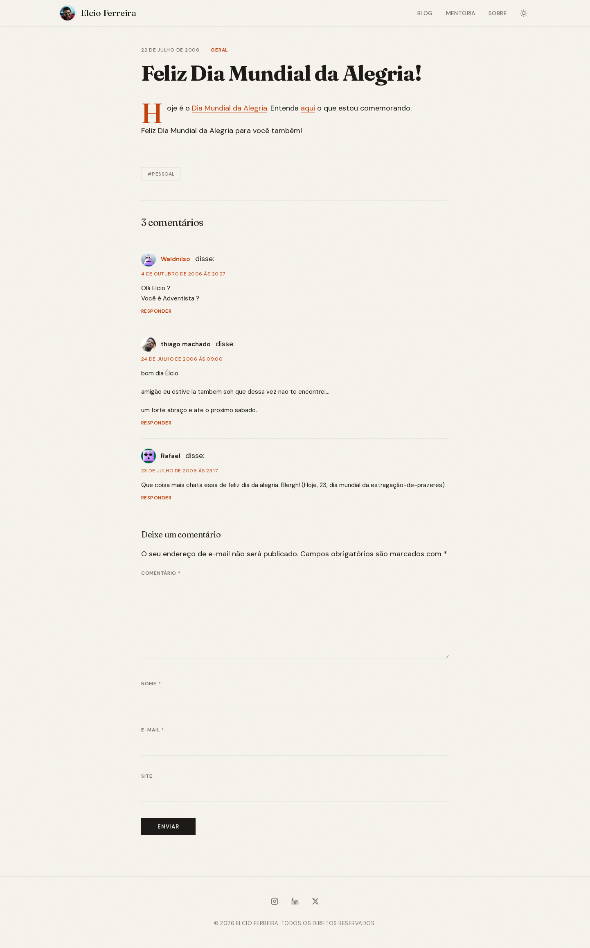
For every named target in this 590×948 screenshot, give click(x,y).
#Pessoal (161, 174)
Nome (151, 683)
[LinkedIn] (295, 903)
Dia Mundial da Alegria (229, 108)
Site (147, 776)
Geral (219, 50)
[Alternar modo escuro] (524, 13)
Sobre (498, 13)
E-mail (152, 730)
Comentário (161, 573)
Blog (425, 13)
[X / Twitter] (315, 903)
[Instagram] (274, 903)
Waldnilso (175, 259)
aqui (308, 108)
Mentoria (460, 13)
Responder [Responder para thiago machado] (156, 423)
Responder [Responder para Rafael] (156, 497)
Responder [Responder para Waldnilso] (156, 311)
